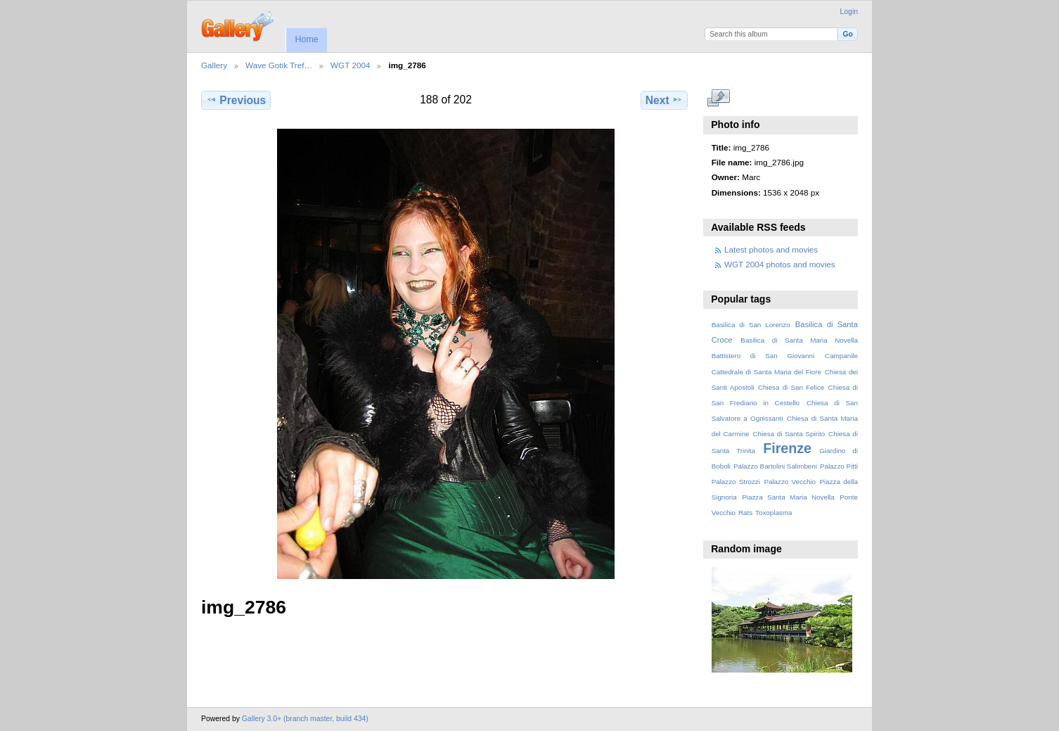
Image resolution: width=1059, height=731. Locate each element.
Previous (236, 100)
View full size (719, 98)
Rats (745, 512)
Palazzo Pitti (839, 466)
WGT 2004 (350, 65)
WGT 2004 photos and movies (779, 264)
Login (849, 11)
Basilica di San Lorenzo (751, 325)
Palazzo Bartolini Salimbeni (775, 466)
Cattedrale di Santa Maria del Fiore (766, 372)
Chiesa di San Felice (791, 387)
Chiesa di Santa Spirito (788, 434)
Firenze (787, 448)
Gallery (214, 65)
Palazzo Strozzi (736, 481)
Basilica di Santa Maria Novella (799, 340)
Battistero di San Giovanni (763, 356)
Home (306, 39)
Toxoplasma (773, 512)
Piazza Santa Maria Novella (788, 497)
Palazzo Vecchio (790, 481)
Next (664, 100)
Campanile (841, 356)
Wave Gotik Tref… (278, 65)
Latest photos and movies (771, 249)
